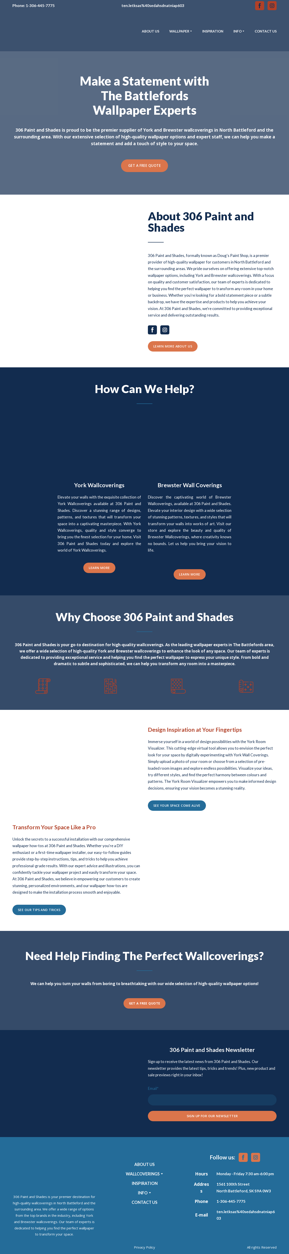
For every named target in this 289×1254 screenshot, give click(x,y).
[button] (259, 5)
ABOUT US (150, 31)
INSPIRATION (212, 31)
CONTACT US (266, 31)
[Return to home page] (34, 31)
